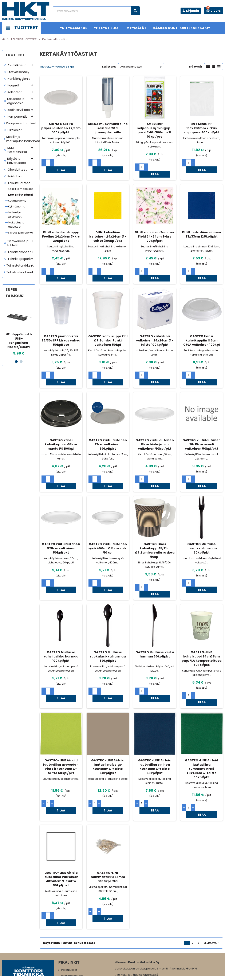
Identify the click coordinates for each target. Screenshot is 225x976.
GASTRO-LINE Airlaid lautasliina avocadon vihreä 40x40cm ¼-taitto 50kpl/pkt (61, 725)
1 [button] (16, 361)
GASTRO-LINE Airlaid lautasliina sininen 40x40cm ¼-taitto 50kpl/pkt (154, 725)
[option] (18, 330)
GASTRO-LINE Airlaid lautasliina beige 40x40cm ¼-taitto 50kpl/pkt (107, 725)
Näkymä (195, 67)
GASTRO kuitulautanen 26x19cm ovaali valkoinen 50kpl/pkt (201, 423)
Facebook (6, 946)
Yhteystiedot (69, 933)
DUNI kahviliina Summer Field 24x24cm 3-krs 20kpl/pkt (154, 229)
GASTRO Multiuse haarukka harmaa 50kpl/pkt (201, 520)
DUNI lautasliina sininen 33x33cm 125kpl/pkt (201, 227)
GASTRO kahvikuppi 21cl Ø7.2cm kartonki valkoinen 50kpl (107, 326)
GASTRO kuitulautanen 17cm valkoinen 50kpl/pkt (108, 423)
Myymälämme (71, 950)
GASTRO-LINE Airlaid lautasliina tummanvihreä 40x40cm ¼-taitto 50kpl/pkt (201, 727)
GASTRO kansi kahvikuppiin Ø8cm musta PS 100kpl (61, 423)
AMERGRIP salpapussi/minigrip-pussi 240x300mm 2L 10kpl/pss (154, 130)
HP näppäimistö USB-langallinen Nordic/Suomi (19, 340)
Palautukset (69, 915)
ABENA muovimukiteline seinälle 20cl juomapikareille (108, 128)
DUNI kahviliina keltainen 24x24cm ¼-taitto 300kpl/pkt (107, 229)
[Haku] (96, 10)
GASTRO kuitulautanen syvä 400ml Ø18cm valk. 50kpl (107, 520)
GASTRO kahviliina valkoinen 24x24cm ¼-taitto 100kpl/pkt (154, 326)
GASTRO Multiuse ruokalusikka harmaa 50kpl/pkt (108, 622)
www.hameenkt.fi (126, 944)
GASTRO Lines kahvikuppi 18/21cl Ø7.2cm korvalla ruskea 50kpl (154, 522)
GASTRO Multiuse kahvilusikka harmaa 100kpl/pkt (60, 622)
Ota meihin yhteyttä (74, 956)
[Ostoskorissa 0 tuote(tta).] (213, 10)
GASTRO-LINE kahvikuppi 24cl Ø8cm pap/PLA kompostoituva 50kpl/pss (202, 624)
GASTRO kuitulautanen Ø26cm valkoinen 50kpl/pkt (61, 520)
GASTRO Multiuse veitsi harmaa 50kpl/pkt (154, 620)
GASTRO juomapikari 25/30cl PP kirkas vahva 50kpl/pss (61, 326)
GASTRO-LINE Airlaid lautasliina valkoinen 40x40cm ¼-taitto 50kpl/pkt (60, 831)
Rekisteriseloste (72, 921)
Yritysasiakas (70, 944)
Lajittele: (109, 67)
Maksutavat (69, 938)
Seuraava (212, 888)
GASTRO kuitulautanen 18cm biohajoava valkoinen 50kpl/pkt (154, 423)
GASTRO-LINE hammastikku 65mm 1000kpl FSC (108, 829)
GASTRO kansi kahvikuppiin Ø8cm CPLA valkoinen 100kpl (201, 326)
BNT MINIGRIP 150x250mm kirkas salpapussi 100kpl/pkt (201, 128)
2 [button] (21, 361)
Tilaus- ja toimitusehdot (77, 927)
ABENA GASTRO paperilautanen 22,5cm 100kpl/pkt (60, 128)
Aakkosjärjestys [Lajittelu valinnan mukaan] (131, 67)
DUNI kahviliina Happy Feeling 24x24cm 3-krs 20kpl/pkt (61, 229)
